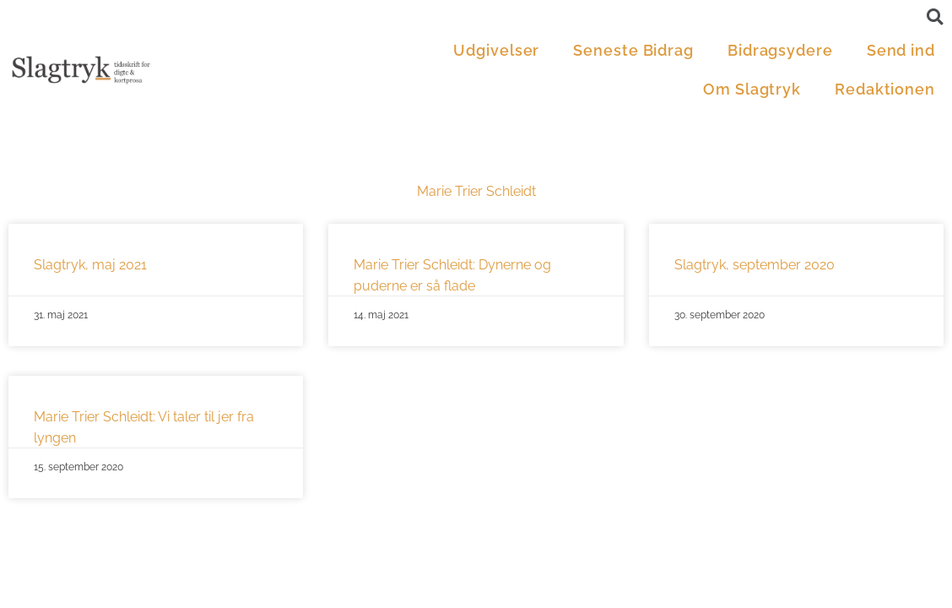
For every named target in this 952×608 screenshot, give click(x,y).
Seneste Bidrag (633, 50)
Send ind (901, 50)
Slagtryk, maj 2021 (90, 265)
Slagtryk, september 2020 (754, 265)
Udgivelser (496, 50)
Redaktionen (885, 89)
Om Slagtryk (752, 89)
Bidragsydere (780, 50)
